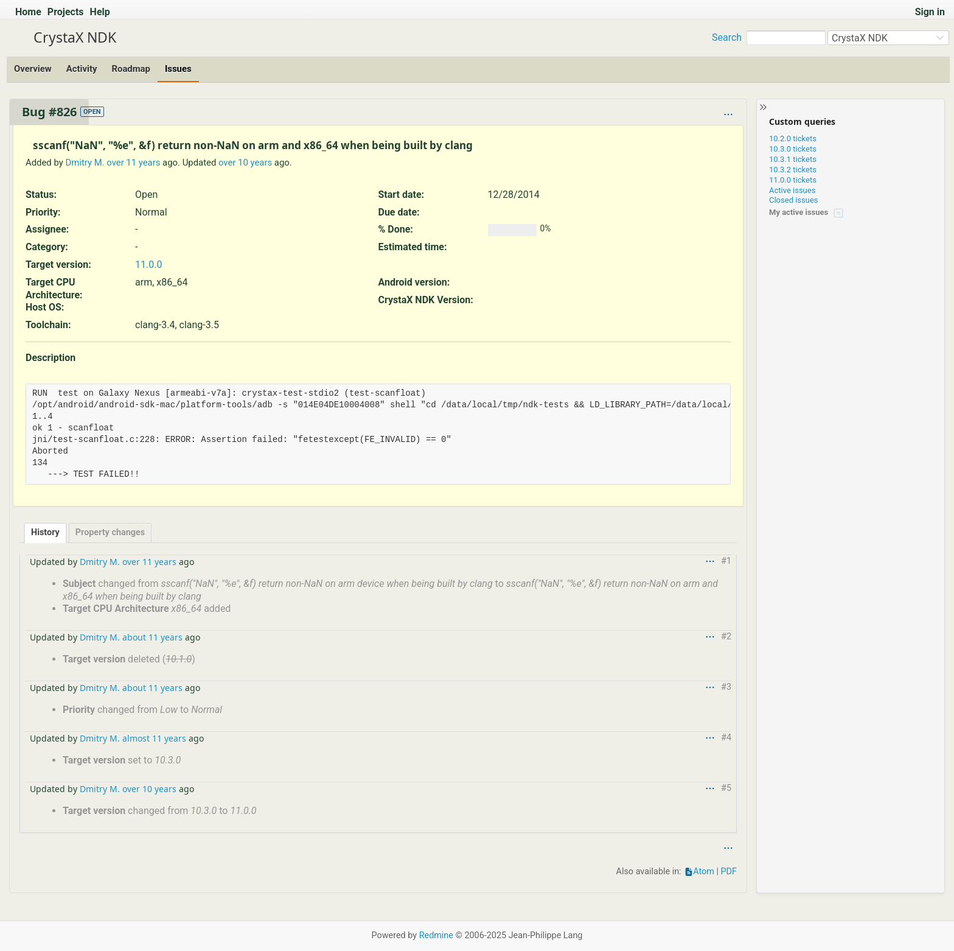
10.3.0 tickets (792, 148)
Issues (178, 68)
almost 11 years (154, 738)
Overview (33, 68)
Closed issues (793, 200)
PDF (729, 871)
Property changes (110, 532)
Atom (703, 871)
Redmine (436, 935)
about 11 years (152, 637)
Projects (65, 12)
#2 (726, 636)
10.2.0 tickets (792, 138)
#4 (726, 737)
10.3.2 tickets (792, 169)
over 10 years (245, 162)
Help (100, 12)
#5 (726, 788)
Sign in (930, 12)
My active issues (798, 212)
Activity (81, 68)
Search (727, 37)
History (45, 532)
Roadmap (130, 68)
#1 (726, 561)
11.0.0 (148, 264)
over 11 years (133, 162)
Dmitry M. (84, 162)
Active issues (792, 190)
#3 (726, 687)
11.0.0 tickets (792, 179)
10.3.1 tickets (792, 159)
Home (28, 12)
